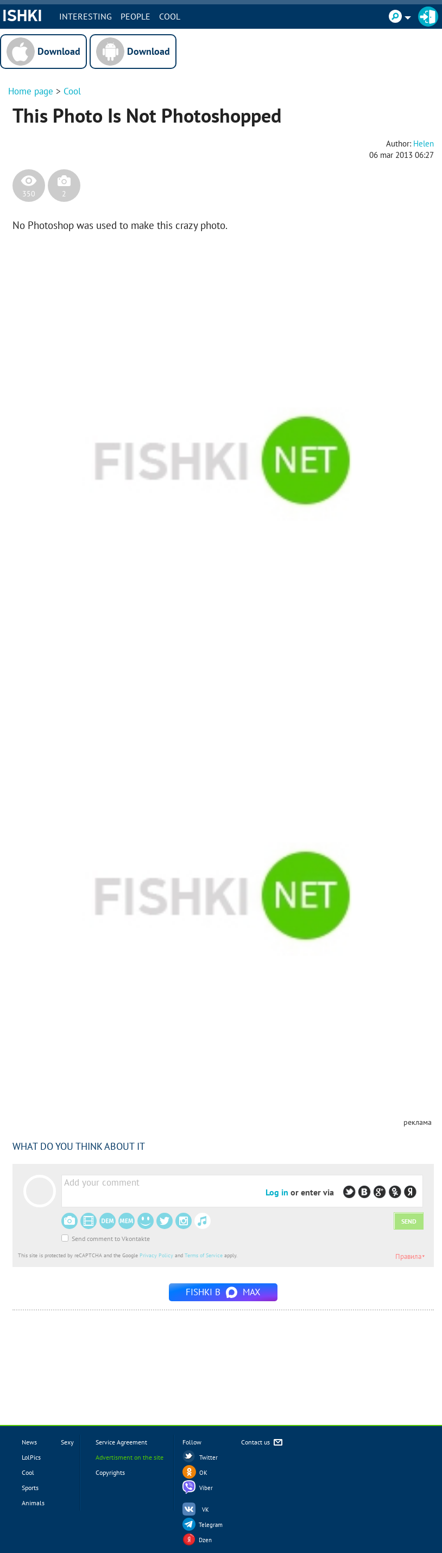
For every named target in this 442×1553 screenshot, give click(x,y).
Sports (30, 1488)
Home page (30, 91)
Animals (33, 1503)
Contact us (262, 1442)
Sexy (67, 1442)
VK (205, 1509)
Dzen (205, 1540)
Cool (170, 16)
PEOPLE (136, 16)
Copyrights (110, 1472)
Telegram (211, 1525)
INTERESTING (86, 16)
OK (203, 1472)
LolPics (31, 1457)
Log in (277, 1192)
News (29, 1442)
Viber (206, 1488)
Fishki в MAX (223, 1292)
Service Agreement (121, 1442)
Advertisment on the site (129, 1457)
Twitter (208, 1457)
